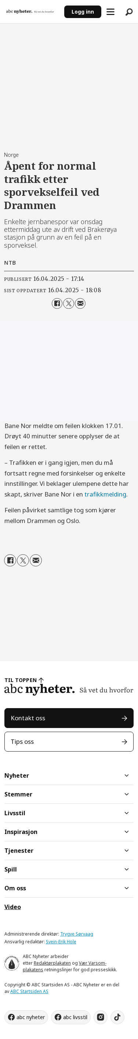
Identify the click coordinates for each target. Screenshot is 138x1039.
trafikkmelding (105, 494)
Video (12, 907)
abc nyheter (31, 1017)
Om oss (15, 888)
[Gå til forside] (32, 11)
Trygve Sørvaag (76, 934)
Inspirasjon (20, 832)
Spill (10, 869)
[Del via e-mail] (80, 303)
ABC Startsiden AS (29, 991)
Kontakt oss (28, 718)
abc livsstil (75, 1017)
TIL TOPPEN (20, 679)
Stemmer (18, 794)
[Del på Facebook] (57, 303)
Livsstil (14, 813)
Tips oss (22, 741)
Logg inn (83, 11)
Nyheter (16, 775)
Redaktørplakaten (52, 963)
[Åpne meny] (110, 12)
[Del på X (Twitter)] (68, 303)
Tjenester (18, 851)
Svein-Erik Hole (61, 942)
